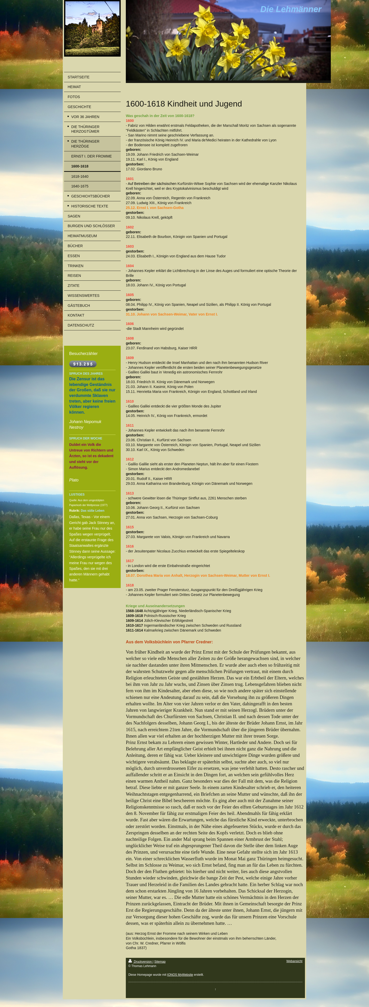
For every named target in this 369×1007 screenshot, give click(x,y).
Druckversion (140, 961)
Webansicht (294, 961)
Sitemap (160, 961)
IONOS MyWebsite (180, 975)
